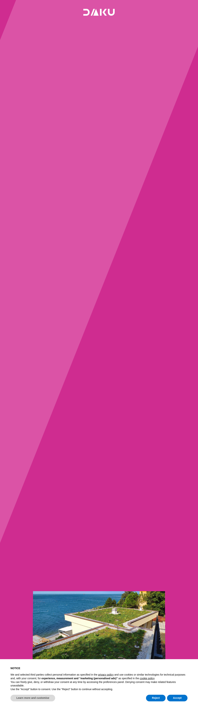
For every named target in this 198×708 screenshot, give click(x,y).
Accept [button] (177, 697)
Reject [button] (156, 697)
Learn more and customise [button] (32, 697)
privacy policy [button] (106, 674)
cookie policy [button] (147, 678)
